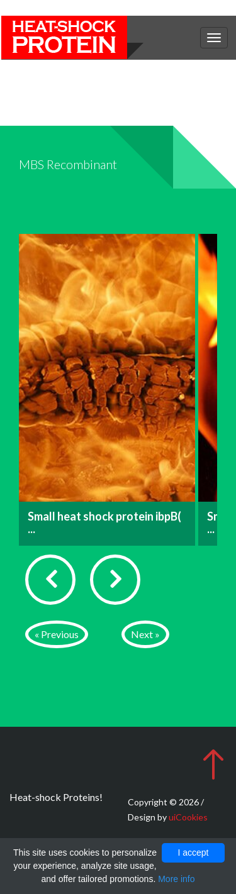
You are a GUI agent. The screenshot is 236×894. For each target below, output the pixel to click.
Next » (145, 634)
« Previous (57, 634)
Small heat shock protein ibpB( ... (104, 522)
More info (176, 879)
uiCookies (188, 817)
